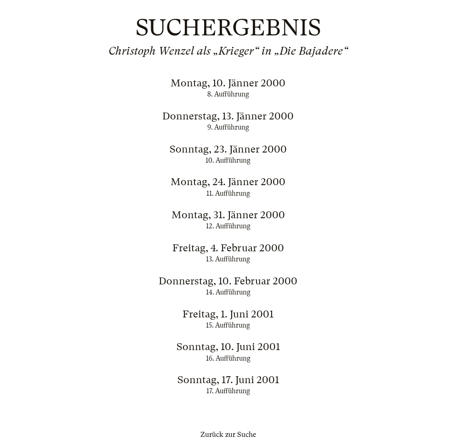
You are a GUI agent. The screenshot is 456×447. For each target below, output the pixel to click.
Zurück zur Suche (228, 434)
